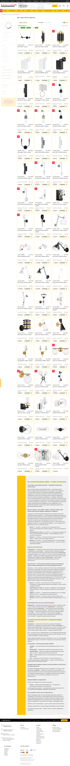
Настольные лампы (8, 32)
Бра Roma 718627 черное (24, 100)
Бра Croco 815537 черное (59, 386)
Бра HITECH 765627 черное (25, 308)
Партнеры (6, 754)
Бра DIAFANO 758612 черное (25, 360)
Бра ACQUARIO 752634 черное (41, 465)
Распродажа (22, 727)
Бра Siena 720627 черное (41, 46)
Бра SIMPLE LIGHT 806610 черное (59, 309)
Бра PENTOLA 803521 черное (42, 178)
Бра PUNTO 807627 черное (25, 178)
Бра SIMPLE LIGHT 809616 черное (41, 205)
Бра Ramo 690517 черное (59, 100)
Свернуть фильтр (23, 22)
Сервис (54, 725)
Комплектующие (8, 28)
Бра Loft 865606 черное (24, 256)
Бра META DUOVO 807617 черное (41, 231)
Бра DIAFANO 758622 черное (42, 360)
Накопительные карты (24, 728)
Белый (28, 27)
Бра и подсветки (39, 730)
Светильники (7, 36)
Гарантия (13, 1)
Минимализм (6, 56)
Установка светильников (57, 728)
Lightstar (6, 87)
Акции (22, 725)
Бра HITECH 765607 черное (60, 256)
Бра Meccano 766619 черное (60, 230)
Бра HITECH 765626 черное (60, 282)
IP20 (5, 80)
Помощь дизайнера (56, 731)
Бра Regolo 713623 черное (42, 100)
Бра (11, 14)
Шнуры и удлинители (40, 738)
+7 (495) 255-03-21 (26, 7)
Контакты (47, 1)
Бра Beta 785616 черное (59, 412)
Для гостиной (38, 741)
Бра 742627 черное (23, 46)
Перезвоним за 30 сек (41, 3)
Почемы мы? (6, 748)
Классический (7, 51)
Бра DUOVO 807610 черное (25, 230)
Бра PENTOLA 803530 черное (60, 178)
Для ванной (38, 743)
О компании (7, 746)
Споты (6, 38)
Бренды (41, 1)
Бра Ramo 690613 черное (41, 126)
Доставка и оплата (5, 1)
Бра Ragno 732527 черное (24, 152)
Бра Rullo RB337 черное (59, 72)
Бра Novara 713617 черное (60, 204)
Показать (8, 102)
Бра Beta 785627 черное (59, 438)
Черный (23, 27)
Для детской (38, 740)
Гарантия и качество (56, 730)
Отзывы (23, 1)
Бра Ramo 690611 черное (24, 126)
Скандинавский (7, 60)
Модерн (6, 58)
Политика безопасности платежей (26, 755)
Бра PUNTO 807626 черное (60, 152)
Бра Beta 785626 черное (41, 438)
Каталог (1, 11)
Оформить (64, 720)
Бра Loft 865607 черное (59, 465)
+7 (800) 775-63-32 (26, 5)
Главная (3, 14)
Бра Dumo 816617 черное (59, 334)
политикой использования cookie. (27, 760)
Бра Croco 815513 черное (24, 386)
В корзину (28, 53)
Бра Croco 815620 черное (41, 386)
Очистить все (64, 25)
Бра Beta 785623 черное (24, 465)
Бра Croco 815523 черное (59, 360)
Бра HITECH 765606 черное (42, 256)
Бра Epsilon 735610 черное (25, 334)
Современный (7, 62)
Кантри (5, 49)
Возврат (18, 1)
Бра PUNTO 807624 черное (42, 152)
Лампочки (38, 735)
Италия (6, 94)
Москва (25, 3)
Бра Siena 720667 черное (59, 46)
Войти (67, 1)
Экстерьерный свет (40, 734)
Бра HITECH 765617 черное (42, 282)
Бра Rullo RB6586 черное (41, 72)
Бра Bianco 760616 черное (42, 412)
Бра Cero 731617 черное (24, 412)
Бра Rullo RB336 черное (24, 72)
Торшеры (6, 40)
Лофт (5, 54)
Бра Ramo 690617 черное (59, 126)
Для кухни (38, 739)
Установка (29, 1)
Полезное (6, 753)
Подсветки (6, 34)
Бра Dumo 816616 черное (42, 334)
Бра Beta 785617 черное (24, 438)
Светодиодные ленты (40, 736)
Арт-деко (6, 47)
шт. (55, 720)
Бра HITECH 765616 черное (25, 282)
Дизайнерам (35, 1)
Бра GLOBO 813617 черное (42, 308)
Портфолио (6, 749)
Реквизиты (6, 751)
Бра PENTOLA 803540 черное (25, 204)
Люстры (6, 30)
